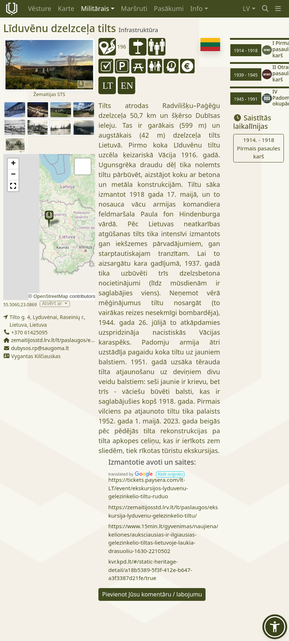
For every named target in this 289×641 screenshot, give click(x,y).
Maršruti (134, 8)
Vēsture (39, 8)
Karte (66, 8)
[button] (278, 8)
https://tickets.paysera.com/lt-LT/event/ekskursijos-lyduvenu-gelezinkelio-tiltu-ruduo (148, 488)
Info (196, 8)
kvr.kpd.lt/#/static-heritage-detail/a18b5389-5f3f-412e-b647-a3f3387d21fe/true (150, 569)
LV (246, 8)
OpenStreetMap (51, 296)
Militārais (95, 8)
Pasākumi (169, 8)
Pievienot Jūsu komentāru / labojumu (152, 594)
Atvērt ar (52, 304)
